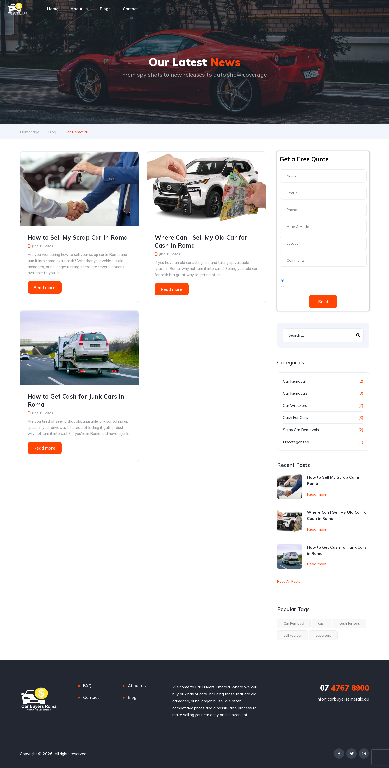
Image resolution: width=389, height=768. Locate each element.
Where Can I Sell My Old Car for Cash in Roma (201, 241)
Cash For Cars (295, 417)
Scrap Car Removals (301, 429)
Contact (91, 697)
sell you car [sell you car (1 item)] (293, 635)
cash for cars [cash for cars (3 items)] (349, 623)
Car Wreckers (295, 405)
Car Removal (294, 381)
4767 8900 (344, 688)
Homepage (29, 131)
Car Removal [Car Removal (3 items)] (294, 623)
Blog (52, 131)
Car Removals (295, 393)
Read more (44, 287)
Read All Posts (288, 581)
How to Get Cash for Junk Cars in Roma (76, 400)
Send (323, 301)
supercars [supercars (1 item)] (323, 635)
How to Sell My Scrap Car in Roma (78, 237)
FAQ (87, 685)
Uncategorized (296, 441)
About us (137, 685)
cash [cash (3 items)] (321, 623)
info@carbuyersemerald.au (342, 699)
